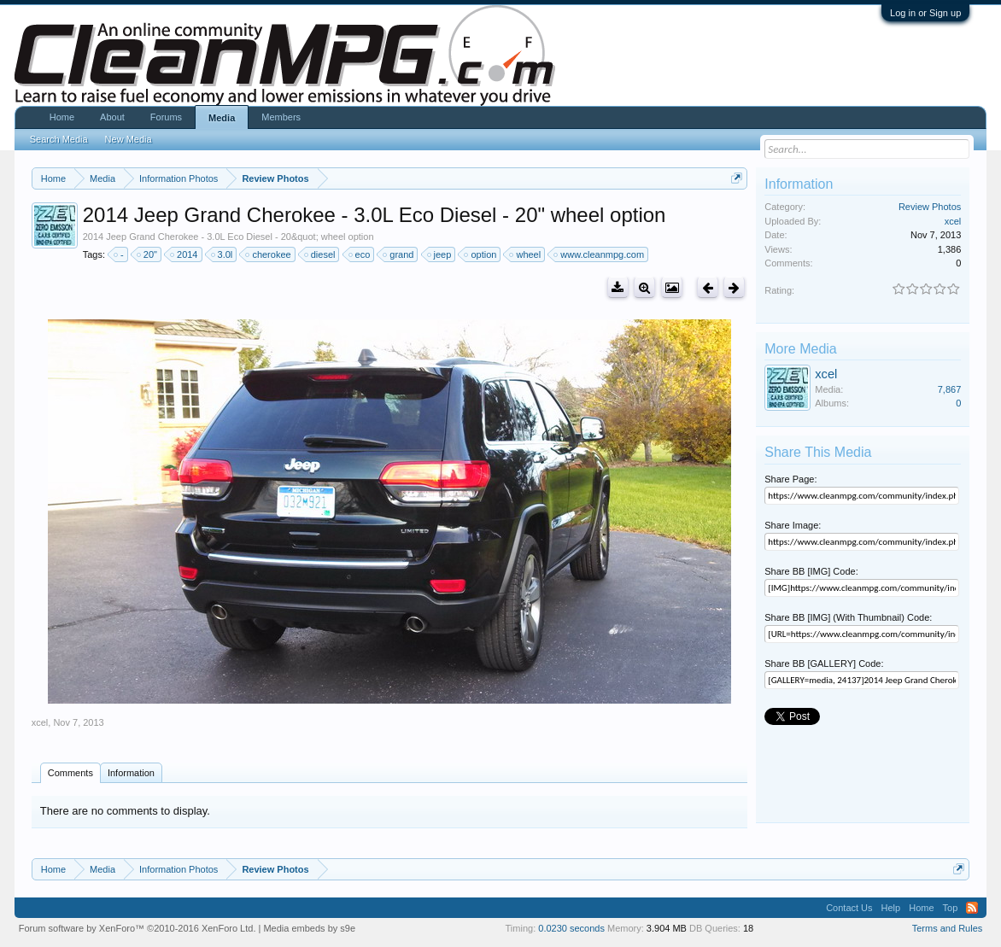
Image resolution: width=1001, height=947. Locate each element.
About (112, 117)
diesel (321, 254)
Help (891, 908)
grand (398, 254)
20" (147, 254)
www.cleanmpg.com (599, 254)
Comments (70, 773)
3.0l (223, 254)
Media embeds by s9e (309, 928)
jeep (440, 254)
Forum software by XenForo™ (137, 928)
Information (131, 773)
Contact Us (849, 908)
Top (950, 908)
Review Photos (930, 207)
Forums (166, 117)
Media (221, 118)
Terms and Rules (947, 928)
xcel (40, 722)
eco (360, 254)
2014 (184, 254)
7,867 (950, 389)
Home (62, 117)
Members (281, 117)
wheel (526, 254)
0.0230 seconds (571, 928)
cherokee (268, 254)
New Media (128, 139)
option (480, 254)
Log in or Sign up (925, 13)
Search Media (59, 139)
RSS (972, 908)
